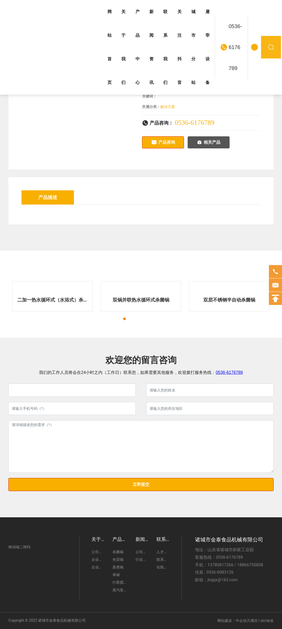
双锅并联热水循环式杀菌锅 (141, 300)
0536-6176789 (235, 47)
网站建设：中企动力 (233, 621)
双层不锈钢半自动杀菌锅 (229, 300)
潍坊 (254, 621)
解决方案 (167, 107)
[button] (119, 319)
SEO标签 (267, 621)
